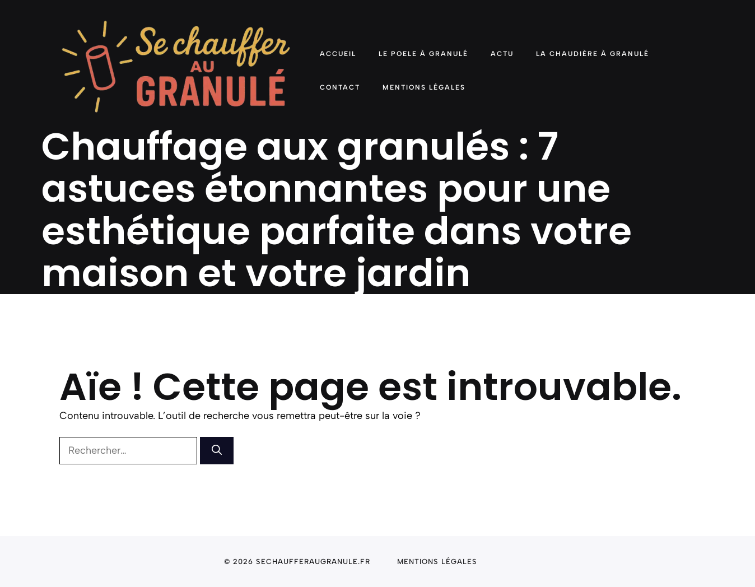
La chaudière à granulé (592, 54)
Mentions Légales (424, 87)
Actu (502, 54)
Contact (340, 87)
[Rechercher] (217, 450)
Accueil (338, 54)
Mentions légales (437, 561)
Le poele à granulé (423, 54)
